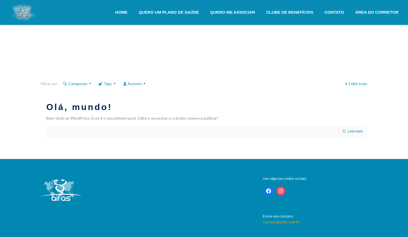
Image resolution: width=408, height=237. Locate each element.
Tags (107, 83)
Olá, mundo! (79, 107)
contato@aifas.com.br (281, 221)
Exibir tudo (355, 83)
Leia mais (355, 131)
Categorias (77, 83)
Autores (134, 83)
